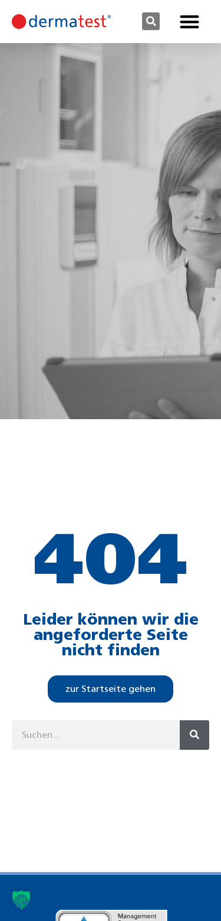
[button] (151, 21)
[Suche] (194, 735)
